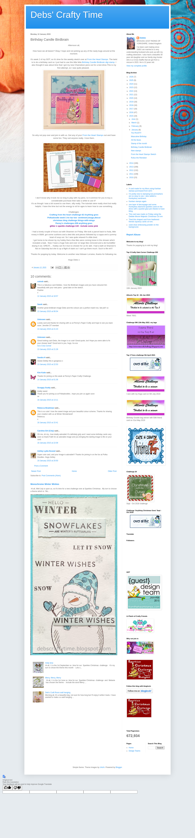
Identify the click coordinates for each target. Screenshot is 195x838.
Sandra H (41, 357)
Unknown (41, 319)
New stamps (136, 151)
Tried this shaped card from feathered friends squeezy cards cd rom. (144, 220)
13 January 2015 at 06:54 (47, 311)
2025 (131, 80)
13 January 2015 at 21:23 (47, 329)
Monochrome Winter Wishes (44, 484)
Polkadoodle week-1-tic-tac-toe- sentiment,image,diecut (73, 217)
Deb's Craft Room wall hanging (57, 692)
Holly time (49, 663)
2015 (131, 116)
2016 (131, 112)
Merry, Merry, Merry (53, 678)
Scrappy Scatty (44, 388)
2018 (131, 105)
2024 (131, 84)
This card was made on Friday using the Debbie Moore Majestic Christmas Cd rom (146, 215)
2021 (131, 95)
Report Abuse (133, 234)
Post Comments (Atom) (51, 476)
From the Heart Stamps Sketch (143, 154)
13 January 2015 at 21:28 (47, 349)
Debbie (143, 38)
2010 (131, 177)
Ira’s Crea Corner (44, 346)
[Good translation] (7, 787)
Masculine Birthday (138, 136)
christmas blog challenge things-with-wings (74, 220)
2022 (131, 91)
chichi (102, 767)
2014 (131, 163)
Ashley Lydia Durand (46, 451)
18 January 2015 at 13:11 (47, 400)
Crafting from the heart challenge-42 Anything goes (73, 215)
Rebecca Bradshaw (45, 408)
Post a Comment (41, 466)
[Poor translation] (17, 787)
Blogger (119, 767)
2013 (131, 167)
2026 (131, 77)
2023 (131, 87)
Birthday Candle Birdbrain (141, 147)
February (135, 126)
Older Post (112, 471)
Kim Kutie (41, 373)
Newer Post (36, 471)
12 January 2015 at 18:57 (47, 296)
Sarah (39, 304)
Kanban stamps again (137, 201)
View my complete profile (136, 66)
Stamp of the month (139, 143)
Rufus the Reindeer (139, 158)
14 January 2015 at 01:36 (47, 380)
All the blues (136, 140)
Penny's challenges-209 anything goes (73, 223)
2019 (131, 102)
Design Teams (134, 751)
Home (74, 471)
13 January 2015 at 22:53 (47, 364)
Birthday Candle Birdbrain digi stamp (98, 62)
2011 (131, 174)
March (134, 123)
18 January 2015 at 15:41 (47, 423)
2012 (131, 170)
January (134, 130)
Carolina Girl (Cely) (45, 431)
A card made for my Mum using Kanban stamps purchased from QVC (145, 190)
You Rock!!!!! (136, 133)
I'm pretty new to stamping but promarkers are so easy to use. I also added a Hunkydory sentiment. (146, 196)
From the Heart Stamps (97, 59)
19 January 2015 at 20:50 (47, 461)
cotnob (40, 281)
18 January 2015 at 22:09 (47, 443)
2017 (131, 109)
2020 (131, 98)
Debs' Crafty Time (66, 15)
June (133, 119)
